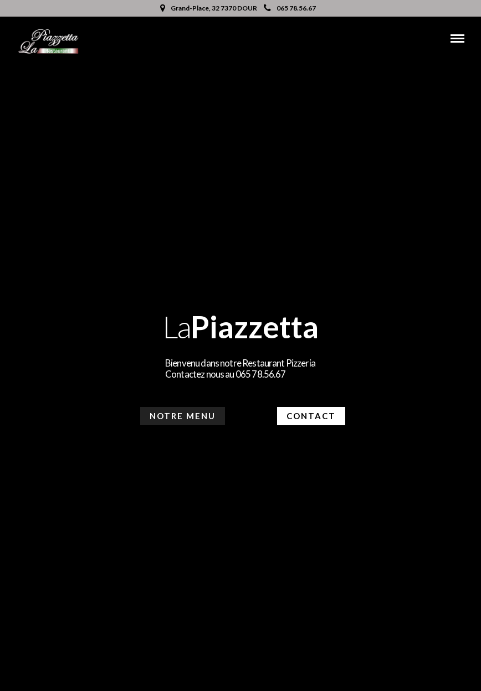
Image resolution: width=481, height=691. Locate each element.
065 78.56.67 (290, 8)
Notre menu (183, 416)
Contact (311, 416)
